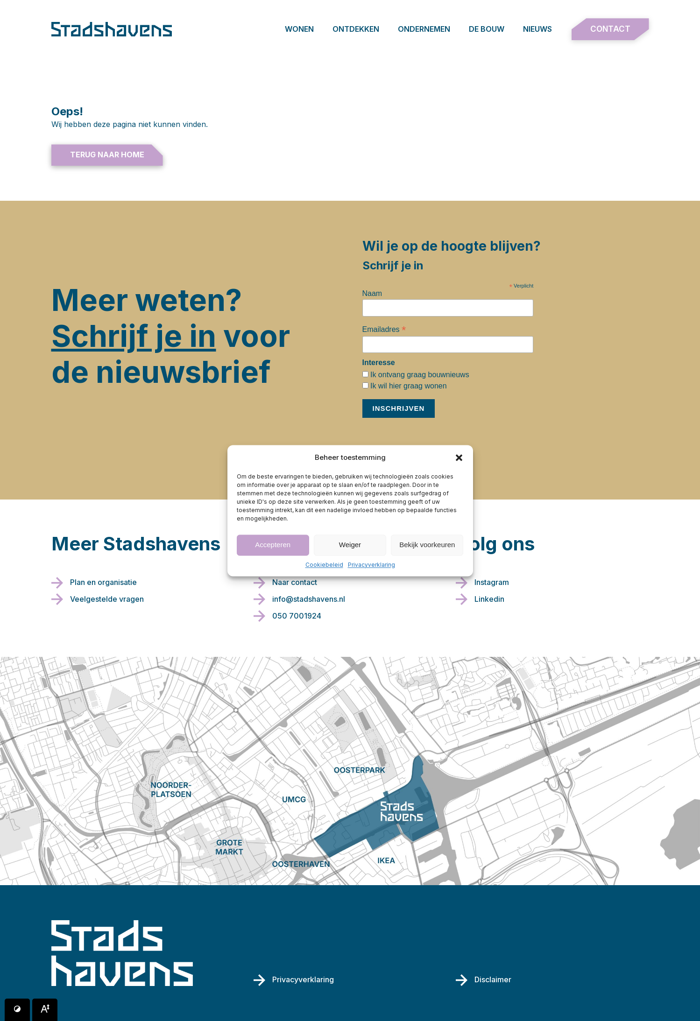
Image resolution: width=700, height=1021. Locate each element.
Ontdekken (355, 29)
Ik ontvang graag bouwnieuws (418, 375)
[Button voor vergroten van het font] (44, 1010)
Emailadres (384, 329)
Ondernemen (424, 29)
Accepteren (272, 545)
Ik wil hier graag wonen (407, 386)
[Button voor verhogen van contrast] (17, 1010)
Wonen (299, 29)
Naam (372, 293)
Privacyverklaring (371, 564)
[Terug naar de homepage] (111, 29)
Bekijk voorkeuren (427, 545)
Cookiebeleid (324, 564)
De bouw (486, 29)
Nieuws (537, 29)
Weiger (350, 545)
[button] (459, 457)
